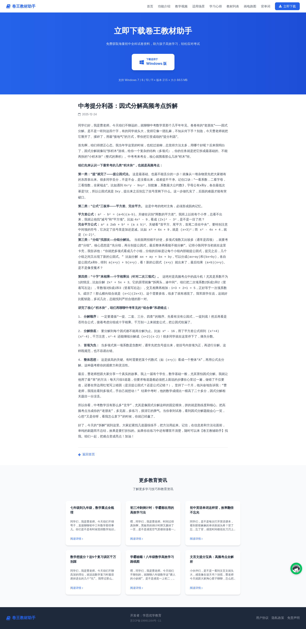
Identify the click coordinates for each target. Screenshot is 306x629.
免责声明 (293, 618)
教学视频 (181, 6)
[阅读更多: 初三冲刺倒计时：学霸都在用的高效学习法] (153, 539)
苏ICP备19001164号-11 (145, 620)
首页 (150, 6)
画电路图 (250, 6)
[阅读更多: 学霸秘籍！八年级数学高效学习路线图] (153, 588)
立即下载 (287, 6)
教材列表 (233, 6)
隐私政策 (278, 618)
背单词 (265, 6)
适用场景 (198, 6)
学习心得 (215, 6)
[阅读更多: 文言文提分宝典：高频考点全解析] (213, 588)
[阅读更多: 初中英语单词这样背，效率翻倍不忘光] (213, 539)
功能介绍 (164, 6)
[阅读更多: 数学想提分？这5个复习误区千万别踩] (93, 588)
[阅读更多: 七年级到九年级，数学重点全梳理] (93, 539)
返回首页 (86, 454)
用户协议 (262, 618)
